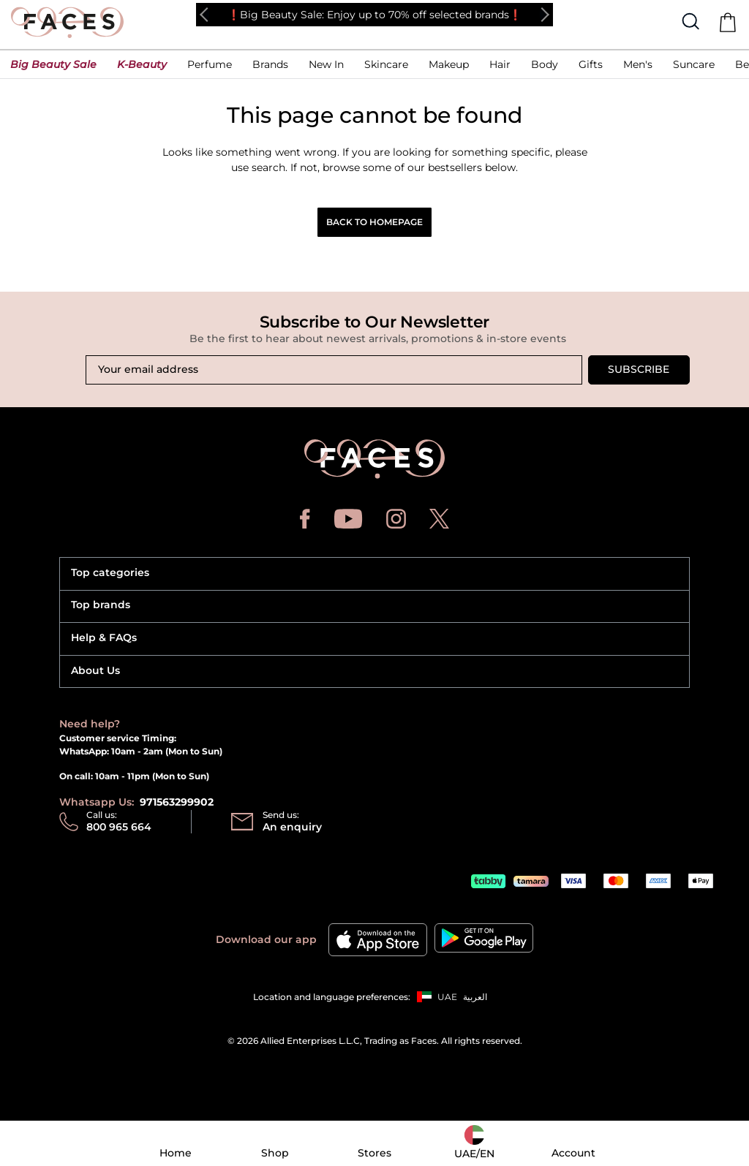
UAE (447, 996)
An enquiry (292, 826)
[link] (270, 68)
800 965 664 (118, 826)
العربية (475, 996)
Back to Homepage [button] (374, 221)
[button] (53, 68)
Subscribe (638, 369)
